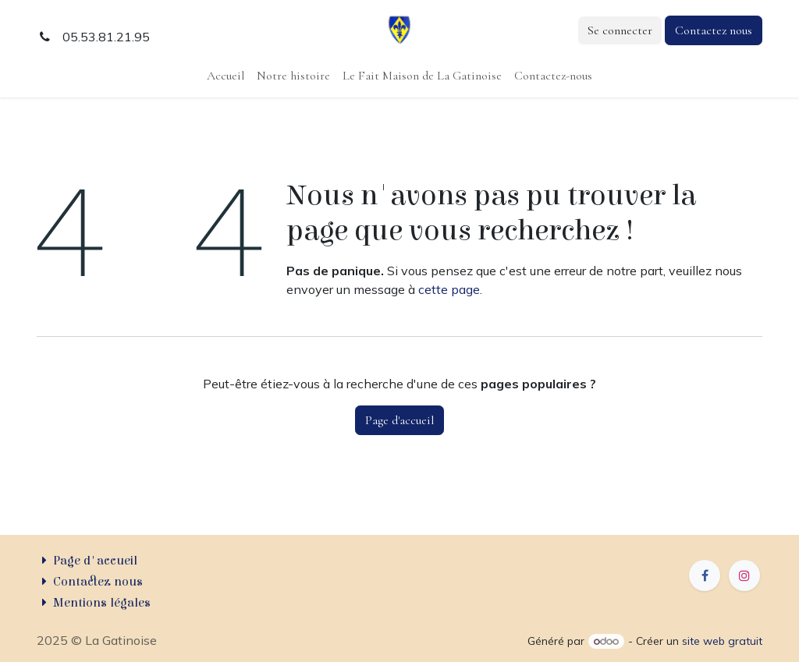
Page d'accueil (399, 420)
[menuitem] (225, 75)
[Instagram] (744, 575)
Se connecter (620, 30)
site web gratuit (722, 641)
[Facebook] (704, 575)
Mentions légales (102, 603)
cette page (449, 289)
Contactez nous (713, 30)
